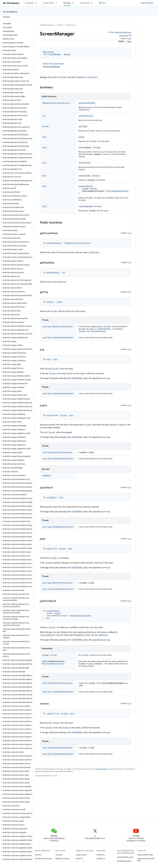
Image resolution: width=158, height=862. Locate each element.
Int (43, 116)
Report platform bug (145, 855)
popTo (81, 147)
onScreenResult (47, 635)
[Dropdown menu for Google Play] (93, 3)
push (81, 176)
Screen (63, 77)
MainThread (49, 52)
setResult (102, 635)
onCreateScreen (98, 331)
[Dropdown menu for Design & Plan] (57, 3)
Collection (56, 103)
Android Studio (147, 3)
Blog (103, 3)
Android (38, 855)
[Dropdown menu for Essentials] (37, 3)
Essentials (29, 3)
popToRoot (83, 163)
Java (129, 41)
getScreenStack (86, 103)
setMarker (46, 475)
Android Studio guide (125, 857)
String (96, 147)
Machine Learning (62, 858)
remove (82, 206)
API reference (10, 12)
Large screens (81, 855)
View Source (124, 36)
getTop (82, 126)
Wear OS (79, 858)
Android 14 (100, 858)
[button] (15, 43)
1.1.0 (129, 262)
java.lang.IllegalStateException (57, 337)
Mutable (46, 103)
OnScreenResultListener (117, 191)
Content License (101, 769)
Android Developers (47, 25)
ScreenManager (55, 54)
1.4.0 (129, 233)
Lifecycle (91, 77)
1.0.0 (129, 38)
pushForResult (85, 186)
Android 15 (100, 855)
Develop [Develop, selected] (66, 3)
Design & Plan (48, 3)
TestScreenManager (51, 66)
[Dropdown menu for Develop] (73, 3)
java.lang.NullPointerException (57, 326)
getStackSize (85, 116)
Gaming (59, 855)
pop (80, 137)
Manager (67, 54)
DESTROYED (77, 378)
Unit (44, 137)
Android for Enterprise (43, 858)
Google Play (85, 3)
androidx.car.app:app (123, 32)
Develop (60, 25)
